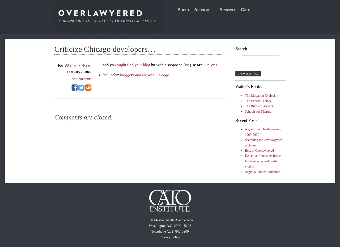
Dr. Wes (210, 65)
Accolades (204, 9)
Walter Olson (77, 65)
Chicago (162, 75)
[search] (256, 61)
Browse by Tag (248, 73)
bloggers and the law (137, 75)
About (184, 9)
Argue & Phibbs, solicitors (262, 172)
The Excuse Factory (258, 101)
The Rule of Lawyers (259, 106)
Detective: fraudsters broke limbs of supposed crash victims (263, 161)
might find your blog (133, 65)
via (187, 65)
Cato (245, 9)
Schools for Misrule (258, 111)
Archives (227, 9)
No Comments (81, 79)
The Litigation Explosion (261, 95)
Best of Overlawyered (259, 150)
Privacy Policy (170, 237)
